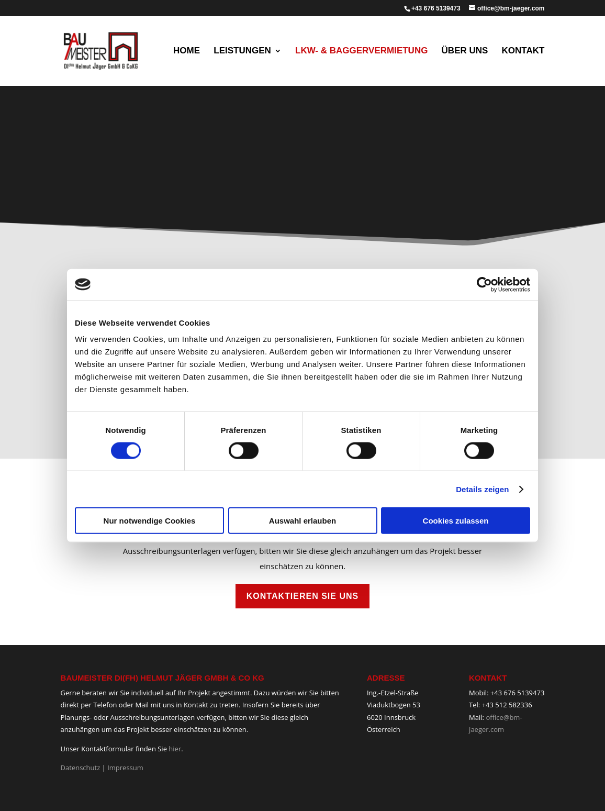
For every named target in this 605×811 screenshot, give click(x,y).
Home (186, 51)
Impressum (125, 767)
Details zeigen (482, 488)
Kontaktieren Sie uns (302, 596)
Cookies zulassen (456, 520)
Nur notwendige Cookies (150, 520)
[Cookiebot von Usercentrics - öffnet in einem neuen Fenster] (484, 284)
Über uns (465, 51)
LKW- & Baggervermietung (361, 51)
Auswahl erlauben (302, 520)
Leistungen (242, 51)
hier (175, 748)
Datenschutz (80, 767)
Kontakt (523, 51)
